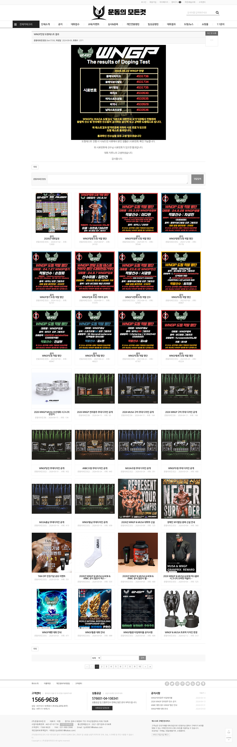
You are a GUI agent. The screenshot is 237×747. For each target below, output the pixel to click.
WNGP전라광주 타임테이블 (161, 698)
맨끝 (150, 667)
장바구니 (176, 2)
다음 (145, 667)
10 (139, 666)
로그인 (143, 2)
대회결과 (171, 24)
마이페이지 (164, 2)
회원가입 (152, 2)
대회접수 (75, 24)
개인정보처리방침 (63, 683)
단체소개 (45, 24)
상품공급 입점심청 (102, 708)
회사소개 (35, 683)
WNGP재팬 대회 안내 (159, 709)
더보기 (202, 693)
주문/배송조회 (190, 2)
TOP (228, 733)
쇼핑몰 (205, 24)
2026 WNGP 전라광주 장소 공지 (163, 702)
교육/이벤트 (94, 24)
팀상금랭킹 (153, 24)
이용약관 (47, 683)
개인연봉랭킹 (133, 24)
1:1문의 (220, 24)
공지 (60, 24)
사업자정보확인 (66, 724)
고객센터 (202, 2)
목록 (35, 167)
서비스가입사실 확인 (161, 735)
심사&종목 (113, 24)
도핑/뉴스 (188, 24)
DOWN (228, 737)
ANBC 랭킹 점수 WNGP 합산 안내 (164, 705)
